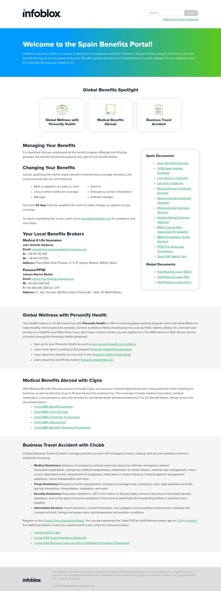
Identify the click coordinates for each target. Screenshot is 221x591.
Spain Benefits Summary (173, 163)
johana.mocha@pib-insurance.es (53, 278)
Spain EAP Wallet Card (171, 256)
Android (191, 520)
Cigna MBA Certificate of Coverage (57, 417)
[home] (42, 13)
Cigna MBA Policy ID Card (51, 411)
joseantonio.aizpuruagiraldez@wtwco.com (59, 249)
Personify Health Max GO (97, 359)
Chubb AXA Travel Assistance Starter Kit (60, 537)
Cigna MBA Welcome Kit (50, 422)
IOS (179, 520)
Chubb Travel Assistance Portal (64, 520)
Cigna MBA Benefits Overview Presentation (62, 427)
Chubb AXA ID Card (47, 532)
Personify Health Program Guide (111, 349)
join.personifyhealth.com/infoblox (114, 344)
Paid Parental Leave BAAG (174, 271)
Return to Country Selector (180, 19)
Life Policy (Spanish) (170, 183)
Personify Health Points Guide (111, 354)
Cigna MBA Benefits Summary (53, 406)
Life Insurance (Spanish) (172, 178)
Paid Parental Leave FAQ (173, 277)
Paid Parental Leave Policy (174, 282)
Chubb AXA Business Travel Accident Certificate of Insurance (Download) (81, 543)
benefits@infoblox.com (96, 218)
